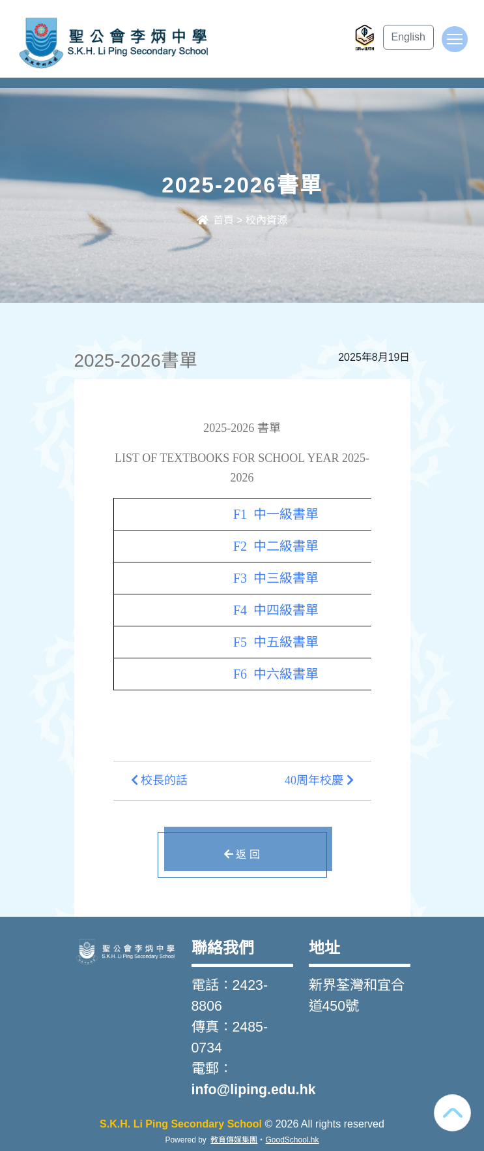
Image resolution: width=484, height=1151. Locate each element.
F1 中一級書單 (276, 514)
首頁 (215, 220)
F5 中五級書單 (276, 642)
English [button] (408, 36)
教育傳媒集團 (233, 1139)
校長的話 (159, 780)
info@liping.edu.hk (254, 1089)
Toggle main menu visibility (457, 45)
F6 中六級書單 (276, 674)
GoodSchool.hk (292, 1139)
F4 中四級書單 (276, 610)
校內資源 (266, 220)
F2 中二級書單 (276, 546)
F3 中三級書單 (276, 578)
